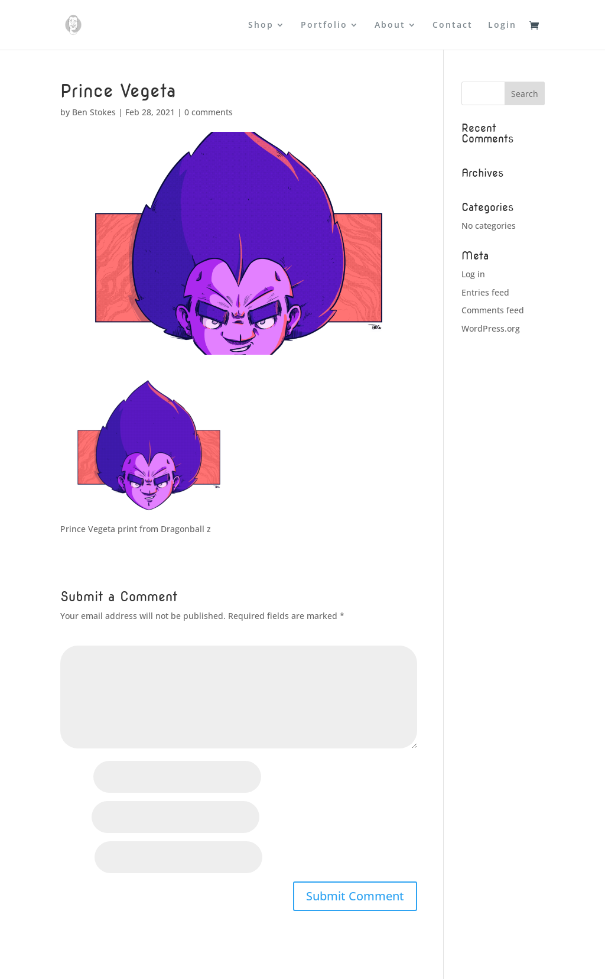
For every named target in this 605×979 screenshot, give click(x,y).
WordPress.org (490, 328)
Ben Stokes (94, 112)
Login (502, 25)
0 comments (208, 112)
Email (74, 818)
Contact (452, 25)
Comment (83, 638)
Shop (261, 25)
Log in (473, 274)
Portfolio (324, 25)
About (390, 25)
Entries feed (485, 292)
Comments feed (492, 310)
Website (76, 858)
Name (75, 777)
